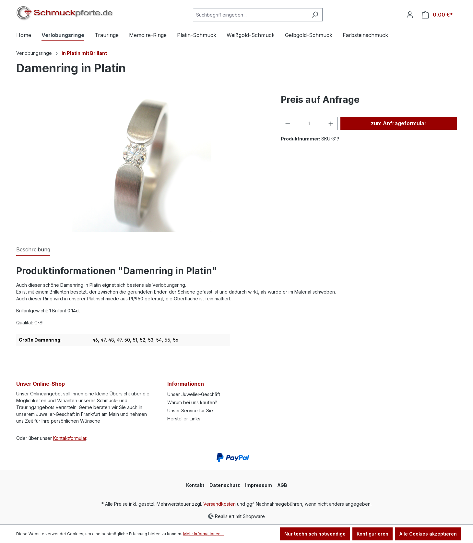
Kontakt (195, 485)
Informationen (185, 383)
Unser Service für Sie (190, 410)
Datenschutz (224, 485)
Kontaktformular (69, 438)
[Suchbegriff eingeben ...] (250, 14)
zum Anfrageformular (399, 123)
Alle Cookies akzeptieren (428, 534)
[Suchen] (315, 14)
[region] (142, 162)
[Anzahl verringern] (287, 123)
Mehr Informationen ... (203, 533)
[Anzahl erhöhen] (331, 123)
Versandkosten (219, 504)
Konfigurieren (372, 534)
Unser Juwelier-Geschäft (193, 394)
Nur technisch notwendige (315, 534)
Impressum (258, 485)
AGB (282, 485)
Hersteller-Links (183, 418)
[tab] (33, 250)
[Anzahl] (309, 123)
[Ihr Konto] (410, 14)
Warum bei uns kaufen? (192, 402)
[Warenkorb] (437, 14)
